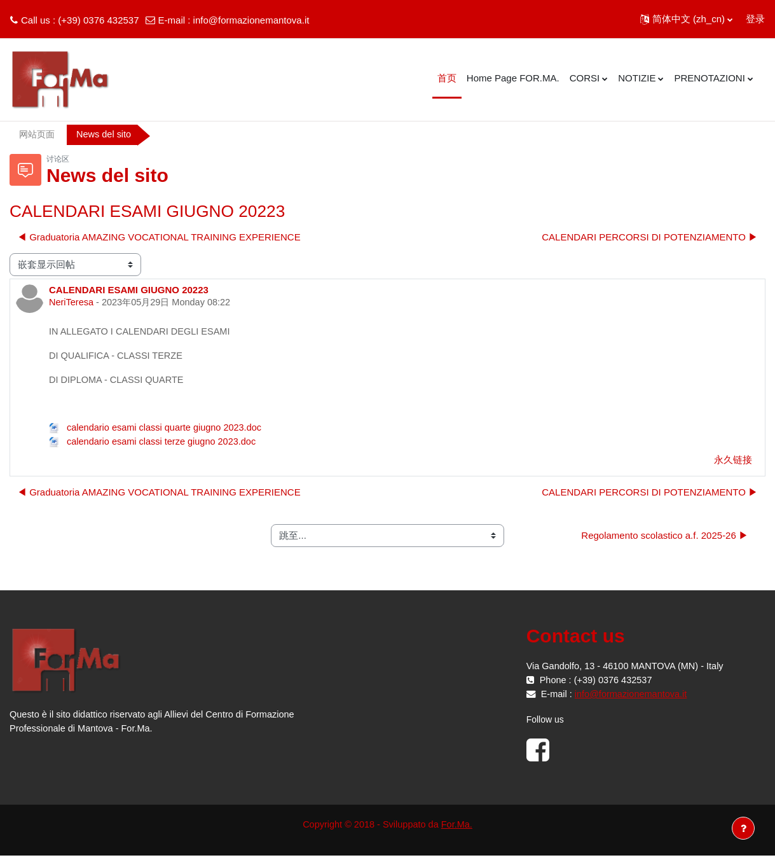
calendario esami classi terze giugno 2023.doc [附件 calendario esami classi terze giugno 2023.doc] (156, 445)
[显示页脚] (743, 828)
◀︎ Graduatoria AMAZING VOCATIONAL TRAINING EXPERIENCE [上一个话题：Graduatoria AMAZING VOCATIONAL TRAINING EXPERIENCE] (159, 237)
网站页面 (38, 134)
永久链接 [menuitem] (733, 463)
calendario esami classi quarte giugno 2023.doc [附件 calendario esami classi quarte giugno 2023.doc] (158, 431)
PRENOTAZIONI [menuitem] (709, 78)
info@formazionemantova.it (251, 20)
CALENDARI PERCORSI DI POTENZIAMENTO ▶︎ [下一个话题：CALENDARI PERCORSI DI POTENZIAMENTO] (650, 237)
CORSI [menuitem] (585, 78)
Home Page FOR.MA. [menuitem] (513, 78)
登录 (755, 18)
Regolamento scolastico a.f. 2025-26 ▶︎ (664, 539)
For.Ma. (459, 828)
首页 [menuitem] (446, 78)
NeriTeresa (72, 303)
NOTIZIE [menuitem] (636, 78)
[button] (686, 19)
